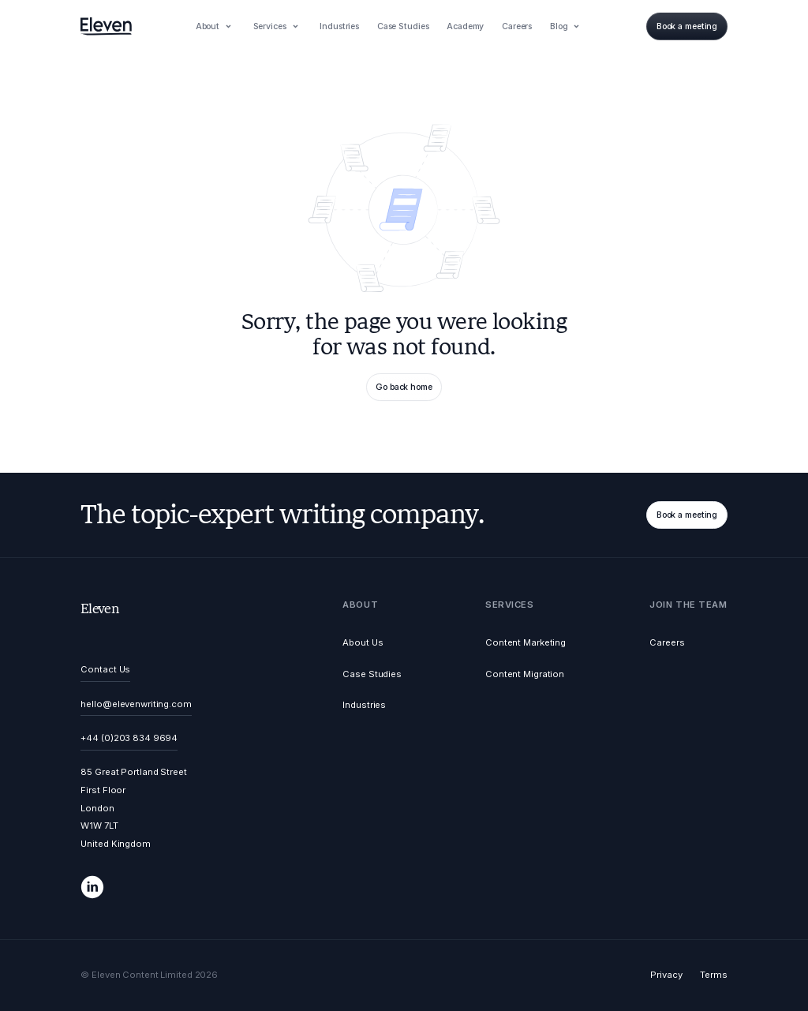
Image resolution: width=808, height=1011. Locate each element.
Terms (713, 974)
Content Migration (524, 674)
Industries (364, 704)
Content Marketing (525, 642)
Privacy (666, 974)
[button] (215, 26)
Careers (666, 642)
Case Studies (372, 674)
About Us (362, 642)
